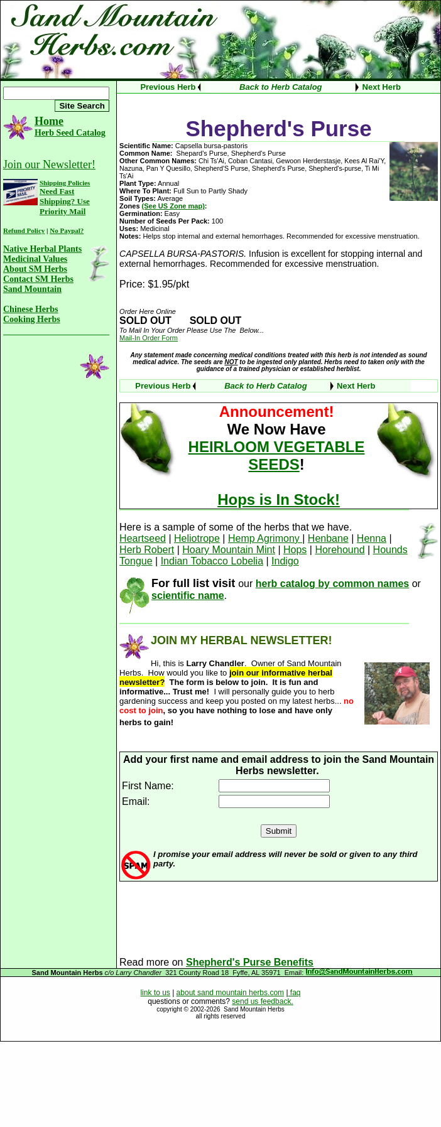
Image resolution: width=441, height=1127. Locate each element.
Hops (295, 549)
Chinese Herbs (30, 309)
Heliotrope (197, 538)
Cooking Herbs (31, 319)
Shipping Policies (65, 182)
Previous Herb (167, 87)
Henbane (328, 538)
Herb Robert (146, 549)
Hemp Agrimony (265, 538)
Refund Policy (24, 230)
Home (49, 121)
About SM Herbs (35, 269)
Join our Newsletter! (49, 164)
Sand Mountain (32, 289)
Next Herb (381, 87)
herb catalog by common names (333, 583)
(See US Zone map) (173, 206)
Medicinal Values (35, 259)
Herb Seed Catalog (70, 133)
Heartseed (142, 538)
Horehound (339, 549)
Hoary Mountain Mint (228, 549)
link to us (155, 992)
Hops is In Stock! (278, 499)
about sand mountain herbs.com (230, 992)
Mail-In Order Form (148, 338)
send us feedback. (262, 1001)
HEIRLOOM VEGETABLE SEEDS (276, 455)
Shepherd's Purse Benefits (249, 962)
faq (294, 992)
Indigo (285, 561)
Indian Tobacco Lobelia (212, 561)
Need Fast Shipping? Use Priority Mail (65, 201)
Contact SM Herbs (38, 279)
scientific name (187, 595)
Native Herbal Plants (42, 249)
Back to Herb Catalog (280, 87)
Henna (371, 538)
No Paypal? (67, 230)
